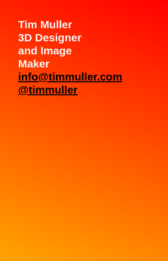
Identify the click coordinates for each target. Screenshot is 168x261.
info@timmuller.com (70, 77)
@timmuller (47, 90)
